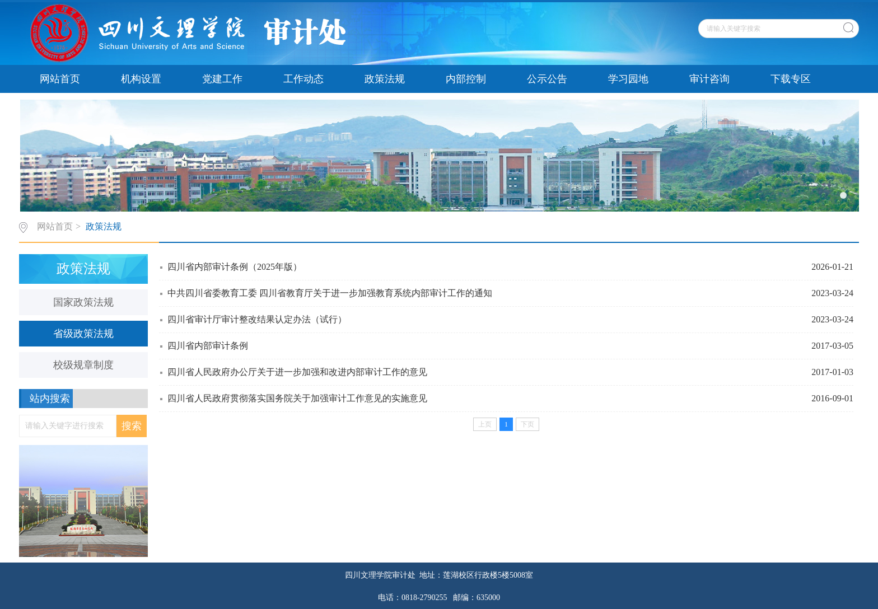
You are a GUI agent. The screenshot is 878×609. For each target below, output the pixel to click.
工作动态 (303, 79)
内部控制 (466, 79)
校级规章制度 (83, 365)
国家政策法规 (83, 302)
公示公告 (547, 79)
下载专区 (790, 79)
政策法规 (385, 79)
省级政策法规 (83, 333)
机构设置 (141, 79)
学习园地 (628, 79)
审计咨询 (709, 79)
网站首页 (60, 79)
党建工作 (222, 79)
